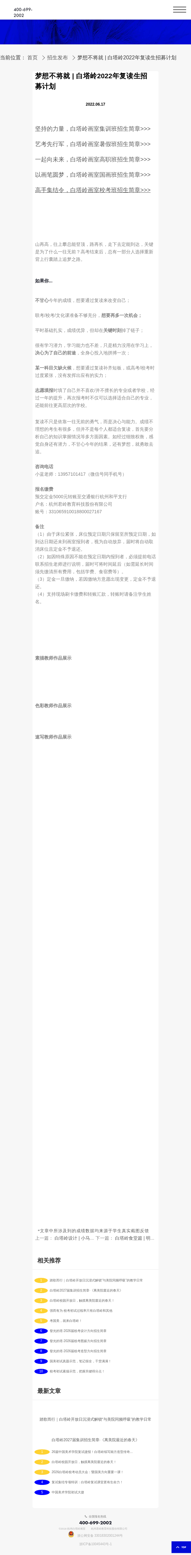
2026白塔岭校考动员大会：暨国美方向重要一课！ (88, 1472)
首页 (32, 58)
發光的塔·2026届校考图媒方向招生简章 (78, 1341)
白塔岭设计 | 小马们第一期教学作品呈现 (95, 1238)
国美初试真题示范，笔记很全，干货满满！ (80, 1361)
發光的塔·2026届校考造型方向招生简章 (78, 1351)
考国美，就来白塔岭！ (66, 1321)
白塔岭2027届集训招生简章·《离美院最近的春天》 (86, 1290)
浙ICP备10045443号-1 (95, 1544)
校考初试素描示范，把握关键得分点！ (77, 1371)
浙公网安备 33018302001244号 (95, 1535)
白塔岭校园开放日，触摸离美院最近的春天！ (82, 1300)
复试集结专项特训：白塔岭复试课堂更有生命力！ (87, 1482)
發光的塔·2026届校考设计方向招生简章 (78, 1331)
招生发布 (57, 58)
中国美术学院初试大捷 (68, 1492)
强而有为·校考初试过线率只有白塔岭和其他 (81, 1310)
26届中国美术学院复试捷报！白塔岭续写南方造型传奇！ (92, 1452)
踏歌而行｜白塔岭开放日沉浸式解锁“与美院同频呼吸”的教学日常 (96, 1280)
